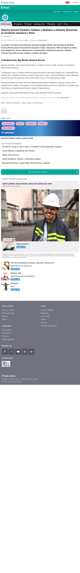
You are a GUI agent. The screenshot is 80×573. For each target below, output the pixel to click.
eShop (4, 508)
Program (57, 11)
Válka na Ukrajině (8, 498)
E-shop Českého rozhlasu (14, 367)
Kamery (76, 11)
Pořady (28, 24)
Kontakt (44, 511)
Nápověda (45, 501)
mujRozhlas (5, 277)
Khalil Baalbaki (33, 85)
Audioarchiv (66, 11)
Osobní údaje (14, 567)
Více (66, 24)
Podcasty (5, 524)
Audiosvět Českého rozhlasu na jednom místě (17, 296)
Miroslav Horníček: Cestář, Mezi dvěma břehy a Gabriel (34, 345)
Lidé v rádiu (45, 504)
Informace (6, 24)
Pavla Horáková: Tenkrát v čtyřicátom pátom (30, 335)
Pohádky (31, 282)
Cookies (4, 567)
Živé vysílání (8, 286)
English (35, 567)
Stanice (5, 504)
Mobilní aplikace (8, 527)
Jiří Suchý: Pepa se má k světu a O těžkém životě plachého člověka (40, 305)
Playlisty (51, 24)
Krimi (20, 282)
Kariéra (43, 508)
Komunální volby (8, 501)
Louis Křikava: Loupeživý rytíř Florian (27, 315)
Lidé (59, 24)
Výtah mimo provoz (19, 325)
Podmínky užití (26, 567)
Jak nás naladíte (47, 498)
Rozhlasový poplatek (49, 514)
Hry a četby (8, 282)
